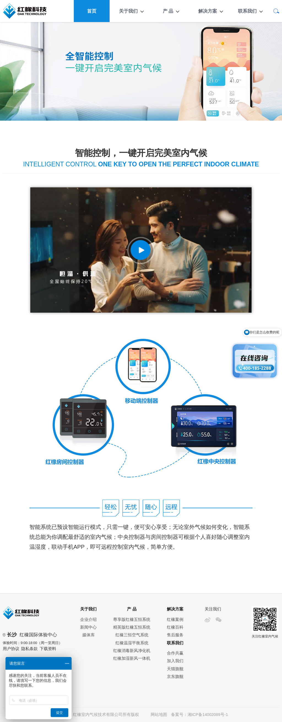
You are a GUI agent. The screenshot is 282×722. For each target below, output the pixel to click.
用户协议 (11, 649)
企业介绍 (88, 619)
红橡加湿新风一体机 (131, 658)
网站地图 (159, 714)
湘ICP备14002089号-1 (208, 714)
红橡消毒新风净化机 (131, 650)
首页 (91, 11)
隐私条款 (29, 649)
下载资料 (48, 649)
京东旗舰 (175, 676)
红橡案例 (175, 619)
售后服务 (175, 635)
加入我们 (175, 661)
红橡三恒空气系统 (131, 635)
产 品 (168, 11)
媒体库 (88, 635)
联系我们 (247, 11)
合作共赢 (175, 653)
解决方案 (207, 11)
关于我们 (128, 11)
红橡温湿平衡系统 (131, 643)
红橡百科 (175, 627)
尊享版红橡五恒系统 (131, 619)
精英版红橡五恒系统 (131, 627)
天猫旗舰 (175, 669)
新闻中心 (88, 627)
